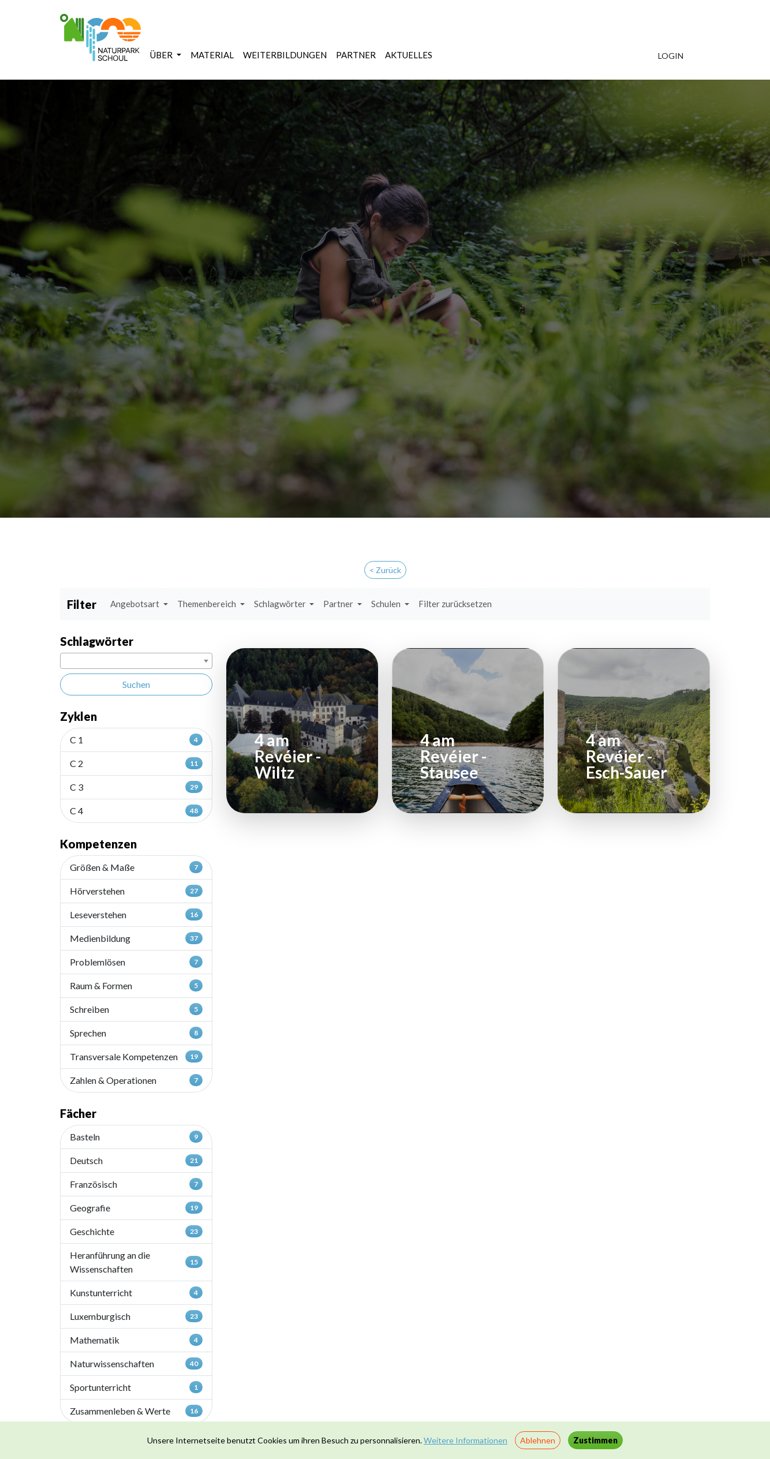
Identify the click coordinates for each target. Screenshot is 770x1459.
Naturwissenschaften (136, 1363)
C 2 (136, 763)
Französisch (136, 1183)
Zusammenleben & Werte (136, 1410)
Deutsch (136, 1160)
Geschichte (136, 1231)
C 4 (136, 810)
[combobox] (136, 661)
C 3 (136, 786)
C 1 (136, 739)
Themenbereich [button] (207, 603)
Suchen (136, 684)
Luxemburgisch (136, 1316)
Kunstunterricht (136, 1292)
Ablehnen (537, 1440)
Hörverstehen (136, 890)
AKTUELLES (408, 55)
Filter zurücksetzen (455, 603)
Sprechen (136, 1032)
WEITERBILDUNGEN (285, 55)
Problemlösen (136, 961)
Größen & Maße (136, 867)
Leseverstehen (136, 914)
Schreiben (136, 1009)
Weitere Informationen (465, 1440)
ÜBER (162, 55)
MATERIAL (212, 55)
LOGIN (670, 56)
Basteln (136, 1136)
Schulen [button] (386, 603)
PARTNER (356, 55)
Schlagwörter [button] (281, 603)
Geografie (136, 1207)
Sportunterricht (136, 1387)
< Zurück (385, 570)
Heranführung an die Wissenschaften (136, 1261)
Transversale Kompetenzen (136, 1056)
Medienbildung (136, 938)
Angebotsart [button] (135, 603)
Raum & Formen (136, 985)
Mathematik (136, 1339)
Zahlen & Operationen (136, 1080)
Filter (81, 604)
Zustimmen (595, 1440)
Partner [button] (339, 603)
